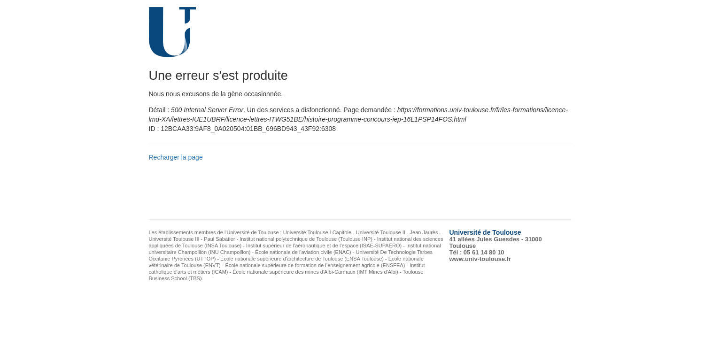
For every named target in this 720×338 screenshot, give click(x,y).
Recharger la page (176, 157)
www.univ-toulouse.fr (480, 258)
